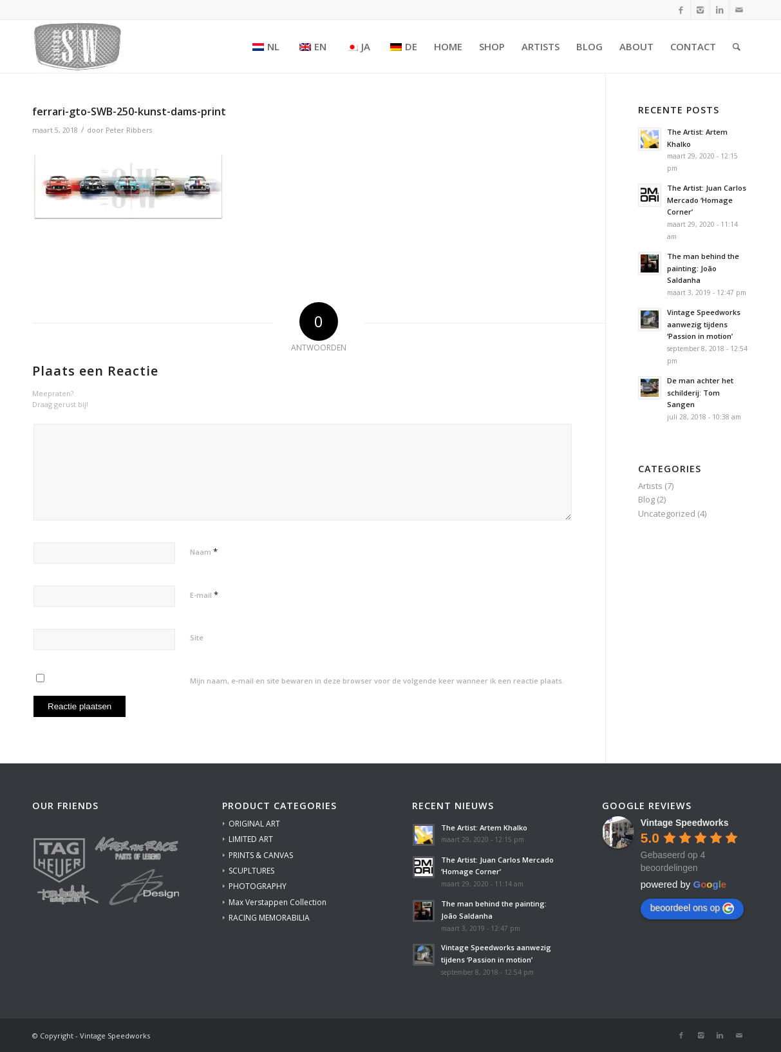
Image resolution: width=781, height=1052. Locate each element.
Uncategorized (666, 513)
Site (196, 637)
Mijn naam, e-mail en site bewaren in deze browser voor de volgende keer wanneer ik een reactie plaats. (377, 680)
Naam (204, 551)
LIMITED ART (251, 839)
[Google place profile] (685, 823)
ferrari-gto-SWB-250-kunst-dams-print (129, 111)
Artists (650, 486)
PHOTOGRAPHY (258, 886)
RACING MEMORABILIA (269, 917)
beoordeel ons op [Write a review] (692, 908)
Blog (646, 499)
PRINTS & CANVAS (261, 855)
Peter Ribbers (129, 130)
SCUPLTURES (251, 870)
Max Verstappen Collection (277, 902)
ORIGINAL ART (254, 823)
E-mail (204, 594)
